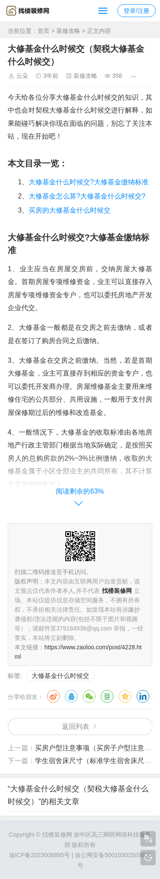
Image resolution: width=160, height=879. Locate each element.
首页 (43, 30)
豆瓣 (107, 696)
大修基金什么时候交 (60, 675)
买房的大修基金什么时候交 (70, 210)
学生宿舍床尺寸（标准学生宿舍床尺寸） (96, 760)
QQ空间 (125, 696)
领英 (143, 696)
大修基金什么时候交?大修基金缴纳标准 (88, 182)
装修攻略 (68, 30)
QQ (71, 696)
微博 (53, 696)
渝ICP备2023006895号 (39, 855)
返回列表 (75, 726)
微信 (89, 696)
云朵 (22, 75)
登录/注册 (136, 10)
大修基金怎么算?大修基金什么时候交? (87, 196)
